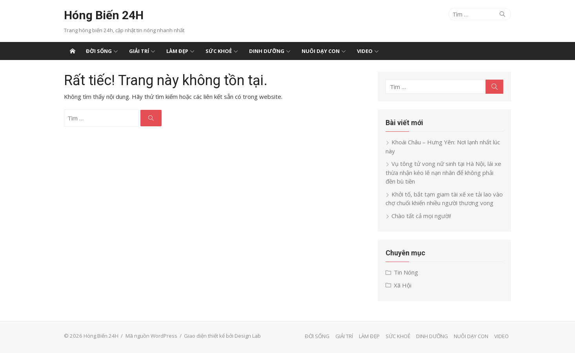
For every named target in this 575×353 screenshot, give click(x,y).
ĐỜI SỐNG (99, 51)
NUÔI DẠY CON (321, 51)
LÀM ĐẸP (177, 51)
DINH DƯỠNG (266, 51)
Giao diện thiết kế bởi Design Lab (222, 335)
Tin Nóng (406, 272)
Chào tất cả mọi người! (421, 216)
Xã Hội (402, 285)
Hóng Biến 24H (104, 15)
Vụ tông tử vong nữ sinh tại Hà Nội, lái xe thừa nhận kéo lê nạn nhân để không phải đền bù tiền (443, 172)
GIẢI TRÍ (139, 51)
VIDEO (365, 51)
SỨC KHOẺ (219, 51)
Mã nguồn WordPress (151, 335)
